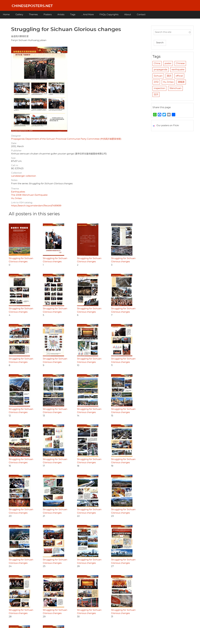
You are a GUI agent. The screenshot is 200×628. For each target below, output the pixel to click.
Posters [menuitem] (48, 14)
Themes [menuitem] (33, 14)
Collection (16, 173)
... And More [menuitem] (87, 14)
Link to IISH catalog (21, 203)
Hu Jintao (16, 198)
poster (168, 63)
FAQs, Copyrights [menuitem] (109, 14)
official (179, 76)
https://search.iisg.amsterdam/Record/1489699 (36, 206)
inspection (159, 88)
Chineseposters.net (32, 6)
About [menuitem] (127, 14)
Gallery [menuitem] (19, 14)
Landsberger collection (23, 176)
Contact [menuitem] (141, 14)
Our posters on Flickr (167, 125)
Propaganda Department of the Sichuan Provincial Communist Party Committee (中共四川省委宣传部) (66, 139)
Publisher (16, 151)
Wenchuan (175, 88)
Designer (16, 136)
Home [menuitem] (6, 14)
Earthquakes (18, 192)
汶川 (156, 94)
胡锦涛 (181, 82)
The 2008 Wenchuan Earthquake (29, 195)
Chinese (180, 63)
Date (13, 143)
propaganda (160, 69)
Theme (15, 189)
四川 (169, 76)
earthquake (178, 69)
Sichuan (158, 76)
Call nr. (15, 165)
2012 (156, 82)
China (157, 63)
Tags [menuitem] (72, 14)
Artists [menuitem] (60, 14)
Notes (14, 180)
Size (13, 158)
